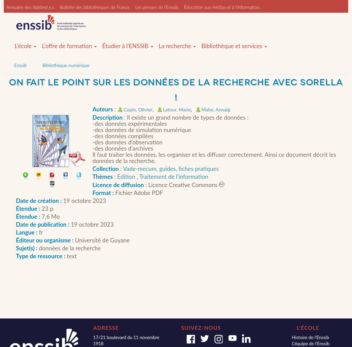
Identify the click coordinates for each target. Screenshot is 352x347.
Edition (127, 176)
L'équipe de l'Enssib (310, 343)
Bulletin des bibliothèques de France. (95, 7)
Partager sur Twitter (79, 176)
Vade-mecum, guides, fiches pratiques (171, 168)
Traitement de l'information (173, 176)
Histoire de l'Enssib (310, 337)
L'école (26, 46)
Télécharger (25, 176)
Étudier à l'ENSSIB (127, 46)
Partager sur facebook (65, 176)
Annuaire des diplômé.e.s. (30, 7)
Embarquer (52, 185)
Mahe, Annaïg (215, 109)
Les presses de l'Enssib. (157, 7)
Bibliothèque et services (234, 46)
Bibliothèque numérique (65, 65)
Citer (39, 176)
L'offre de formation (69, 46)
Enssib (20, 65)
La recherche (177, 46)
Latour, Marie (177, 109)
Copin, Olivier (137, 109)
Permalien (52, 176)
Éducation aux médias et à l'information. (222, 7)
